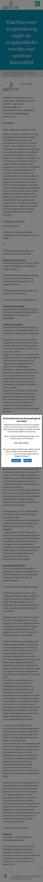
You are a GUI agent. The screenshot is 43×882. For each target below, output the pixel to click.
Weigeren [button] (27, 460)
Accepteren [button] (16, 460)
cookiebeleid (8, 454)
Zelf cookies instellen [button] (21, 443)
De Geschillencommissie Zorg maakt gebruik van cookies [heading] (21, 419)
